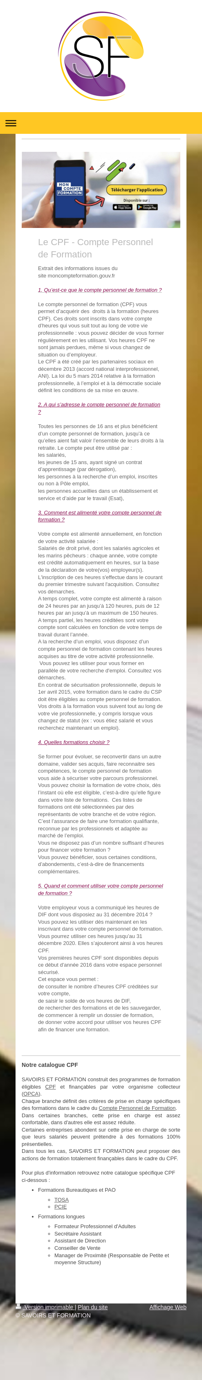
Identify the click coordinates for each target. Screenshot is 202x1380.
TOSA (61, 1200)
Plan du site (93, 1307)
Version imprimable (45, 1307)
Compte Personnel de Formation (137, 1108)
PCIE (60, 1207)
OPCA (30, 1094)
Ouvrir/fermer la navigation (101, 123)
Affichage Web (167, 1307)
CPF (50, 1087)
